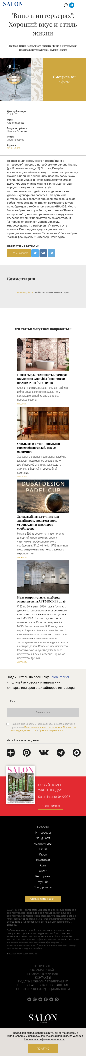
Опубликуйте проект (43, 898)
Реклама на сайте (43, 970)
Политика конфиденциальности (43, 989)
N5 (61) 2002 (13, 148)
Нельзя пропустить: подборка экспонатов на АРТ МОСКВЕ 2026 (41, 599)
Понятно (43, 1048)
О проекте (43, 966)
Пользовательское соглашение (43, 985)
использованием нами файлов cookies (30, 1036)
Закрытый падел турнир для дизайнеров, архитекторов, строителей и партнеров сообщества (38, 522)
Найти (66, 5)
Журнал (43, 882)
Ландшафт (43, 838)
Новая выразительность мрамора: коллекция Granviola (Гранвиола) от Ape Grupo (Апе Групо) (42, 379)
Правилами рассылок (51, 730)
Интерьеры (43, 832)
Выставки (43, 860)
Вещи (43, 849)
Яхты (43, 865)
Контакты (43, 977)
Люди (43, 854)
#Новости (22, 404)
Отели (43, 871)
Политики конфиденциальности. (44, 1039)
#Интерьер (22, 477)
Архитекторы (43, 843)
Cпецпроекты (43, 887)
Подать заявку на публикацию (43, 981)
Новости (43, 827)
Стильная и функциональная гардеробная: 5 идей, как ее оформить (38, 448)
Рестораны (43, 876)
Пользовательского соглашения (43, 727)
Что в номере (51, 805)
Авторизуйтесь (25, 292)
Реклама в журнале (43, 973)
